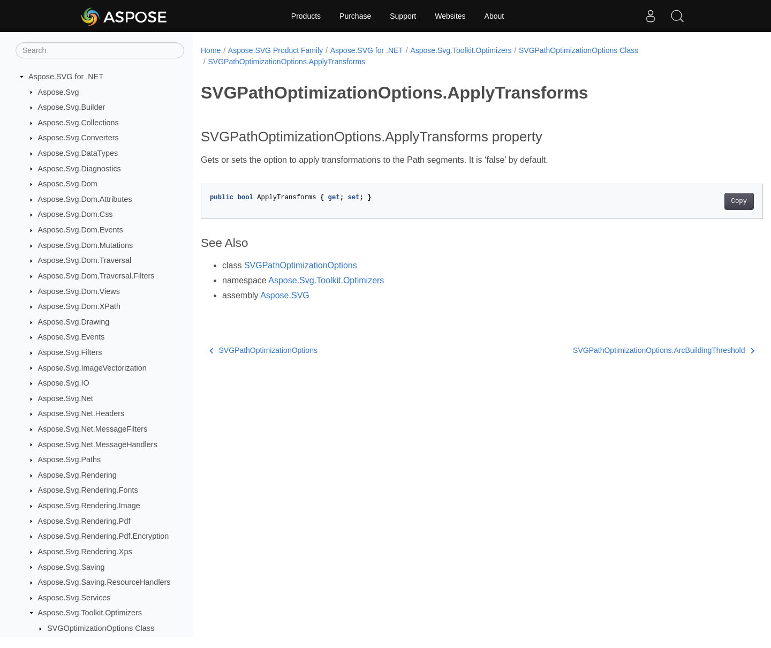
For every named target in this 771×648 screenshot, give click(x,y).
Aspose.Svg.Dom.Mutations (85, 245)
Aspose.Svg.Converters (78, 137)
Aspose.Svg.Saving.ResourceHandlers (104, 582)
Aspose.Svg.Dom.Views (79, 291)
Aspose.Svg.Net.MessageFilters (93, 429)
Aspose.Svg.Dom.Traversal (85, 260)
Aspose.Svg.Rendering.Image (89, 505)
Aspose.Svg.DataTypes (78, 153)
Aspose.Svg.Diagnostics (79, 168)
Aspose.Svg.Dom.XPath (79, 306)
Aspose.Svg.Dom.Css (75, 214)
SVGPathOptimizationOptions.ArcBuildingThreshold (625, 350)
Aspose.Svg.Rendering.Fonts (88, 490)
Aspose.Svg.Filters (70, 352)
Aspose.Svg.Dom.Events (80, 229)
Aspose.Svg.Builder (71, 107)
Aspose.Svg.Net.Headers (81, 413)
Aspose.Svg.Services (74, 597)
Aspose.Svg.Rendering (77, 475)
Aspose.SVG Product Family (275, 50)
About (494, 16)
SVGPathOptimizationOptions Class (578, 50)
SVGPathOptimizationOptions (300, 265)
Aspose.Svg (58, 92)
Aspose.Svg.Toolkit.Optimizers (90, 612)
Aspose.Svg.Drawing (74, 322)
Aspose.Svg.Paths (69, 459)
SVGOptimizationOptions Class (100, 628)
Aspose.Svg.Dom (67, 183)
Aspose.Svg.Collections (78, 122)
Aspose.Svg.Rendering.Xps (85, 551)
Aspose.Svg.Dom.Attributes (85, 199)
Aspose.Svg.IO (63, 383)
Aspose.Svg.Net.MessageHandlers (97, 444)
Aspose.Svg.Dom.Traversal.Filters (96, 276)
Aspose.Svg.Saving (71, 567)
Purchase (355, 16)
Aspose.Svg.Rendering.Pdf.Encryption (103, 536)
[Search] (100, 50)
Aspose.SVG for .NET (65, 76)
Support (403, 16)
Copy (700, 201)
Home (211, 50)
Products (306, 16)
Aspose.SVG (284, 295)
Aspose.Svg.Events (71, 337)
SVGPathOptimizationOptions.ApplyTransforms (286, 61)
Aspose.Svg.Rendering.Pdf (84, 521)
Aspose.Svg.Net (65, 398)
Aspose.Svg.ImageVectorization (92, 368)
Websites (450, 16)
